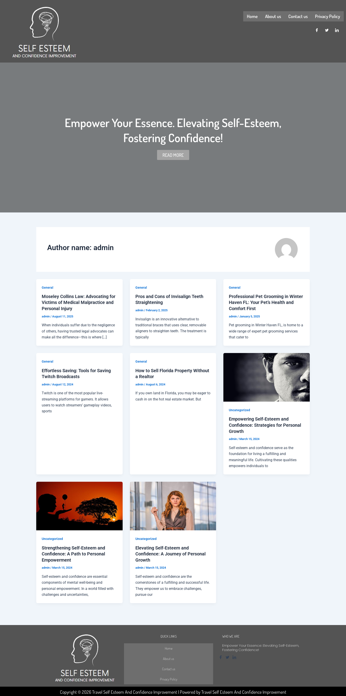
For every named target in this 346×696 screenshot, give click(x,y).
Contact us (298, 16)
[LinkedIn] (336, 30)
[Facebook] (316, 30)
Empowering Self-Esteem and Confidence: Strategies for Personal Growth (265, 424)
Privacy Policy (327, 16)
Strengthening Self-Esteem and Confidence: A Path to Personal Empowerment (73, 553)
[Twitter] (326, 30)
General (47, 287)
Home (252, 16)
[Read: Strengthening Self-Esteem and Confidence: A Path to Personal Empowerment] (79, 505)
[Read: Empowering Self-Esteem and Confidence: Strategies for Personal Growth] (266, 377)
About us (273, 16)
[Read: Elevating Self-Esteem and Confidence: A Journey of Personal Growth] (173, 505)
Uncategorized (239, 410)
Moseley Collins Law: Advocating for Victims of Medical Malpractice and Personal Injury (78, 302)
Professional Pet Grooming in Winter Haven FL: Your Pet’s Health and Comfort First (266, 302)
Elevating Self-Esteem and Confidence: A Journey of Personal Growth (170, 553)
